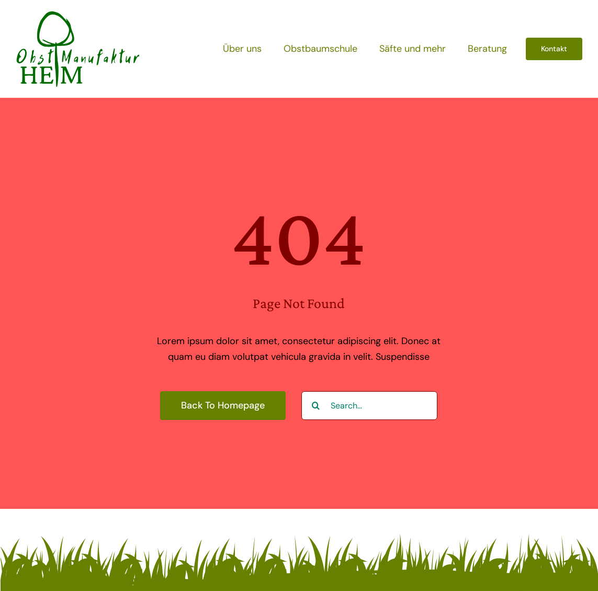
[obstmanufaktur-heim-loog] (78, 15)
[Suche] (315, 405)
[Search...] (369, 405)
